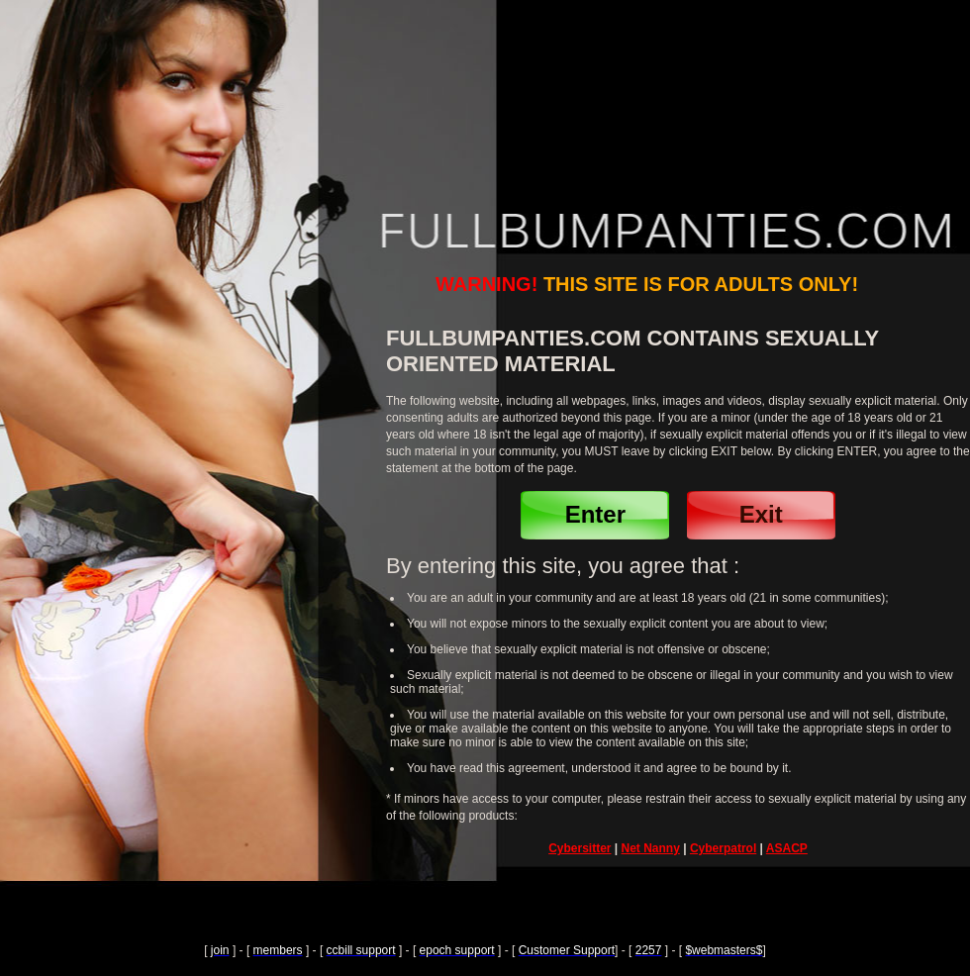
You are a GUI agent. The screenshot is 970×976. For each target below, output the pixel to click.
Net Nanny (651, 848)
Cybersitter (579, 848)
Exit (761, 514)
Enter (595, 514)
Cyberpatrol (723, 848)
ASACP (787, 848)
